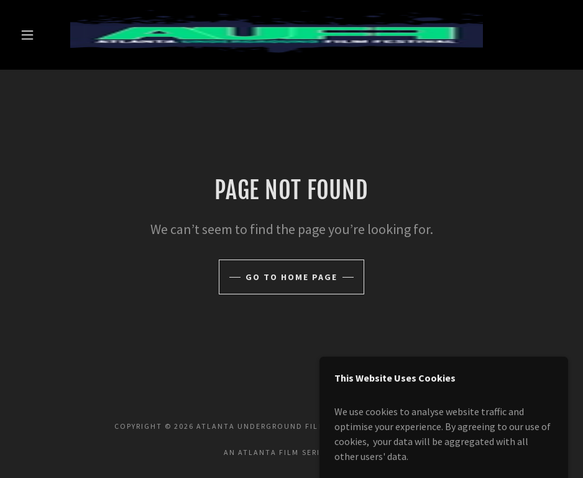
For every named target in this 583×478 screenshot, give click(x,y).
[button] (27, 34)
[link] (276, 35)
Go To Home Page (291, 277)
